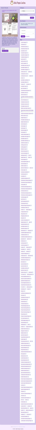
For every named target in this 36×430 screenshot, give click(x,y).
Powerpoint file (24, 203)
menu (23, 78)
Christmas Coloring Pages (27, 180)
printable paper (24, 138)
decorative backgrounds (26, 364)
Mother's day (24, 149)
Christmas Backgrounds (26, 186)
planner (29, 238)
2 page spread (29, 326)
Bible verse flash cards (26, 108)
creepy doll (29, 247)
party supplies (24, 63)
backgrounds (24, 155)
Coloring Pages (24, 303)
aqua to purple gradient (26, 278)
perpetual (23, 238)
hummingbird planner (26, 282)
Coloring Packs (24, 190)
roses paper (24, 170)
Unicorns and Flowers (26, 397)
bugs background (25, 347)
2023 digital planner (25, 320)
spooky (23, 251)
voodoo (28, 251)
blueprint (23, 218)
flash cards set (24, 115)
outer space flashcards (26, 383)
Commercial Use (25, 341)
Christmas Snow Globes (26, 182)
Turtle (27, 399)
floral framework (25, 151)
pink (29, 324)
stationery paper (25, 142)
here (31, 23)
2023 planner (30, 274)
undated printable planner (26, 236)
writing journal (24, 144)
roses (31, 167)
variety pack (24, 71)
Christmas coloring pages (26, 195)
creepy (23, 247)
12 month (23, 274)
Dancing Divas (24, 299)
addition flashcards (25, 343)
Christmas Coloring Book (26, 188)
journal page (24, 124)
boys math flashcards (26, 345)
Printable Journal (25, 106)
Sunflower (23, 289)
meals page (24, 339)
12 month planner (25, 318)
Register (28, 36)
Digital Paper (24, 117)
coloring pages (24, 197)
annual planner (24, 322)
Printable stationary (25, 119)
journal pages (24, 163)
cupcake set (24, 50)
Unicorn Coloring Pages (26, 393)
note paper (24, 132)
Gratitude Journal (25, 102)
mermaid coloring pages (26, 418)
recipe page (29, 209)
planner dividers (25, 167)
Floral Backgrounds (25, 305)
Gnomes (23, 295)
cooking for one (24, 73)
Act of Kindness (24, 100)
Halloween (24, 241)
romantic (28, 84)
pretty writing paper (25, 134)
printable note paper (25, 136)
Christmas (23, 44)
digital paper (24, 157)
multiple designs (25, 57)
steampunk (24, 230)
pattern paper (24, 165)
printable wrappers (25, 69)
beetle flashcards (25, 376)
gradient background (25, 280)
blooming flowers (25, 408)
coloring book (24, 243)
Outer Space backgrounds (27, 387)
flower (30, 157)
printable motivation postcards (27, 97)
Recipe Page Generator (26, 205)
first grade (23, 353)
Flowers (23, 391)
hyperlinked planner (25, 337)
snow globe (24, 184)
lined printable (24, 130)
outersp (23, 385)
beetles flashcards (25, 370)
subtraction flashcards (26, 374)
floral (29, 289)
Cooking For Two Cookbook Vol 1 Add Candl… (9, 11)
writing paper (24, 147)
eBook (31, 75)
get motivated (24, 88)
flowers (23, 291)
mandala (23, 249)
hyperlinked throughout (26, 284)
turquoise (30, 230)
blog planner (24, 213)
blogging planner (25, 216)
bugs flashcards (25, 349)
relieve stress (24, 272)
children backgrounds (26, 362)
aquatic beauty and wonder (27, 404)
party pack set (24, 61)
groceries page (24, 335)
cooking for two (24, 75)
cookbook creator (25, 207)
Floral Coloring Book (25, 307)
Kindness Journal (25, 104)
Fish (22, 399)
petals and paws (29, 410)
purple (23, 326)
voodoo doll (24, 255)
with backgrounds (25, 201)
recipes (23, 84)
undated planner (25, 234)
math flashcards (25, 358)
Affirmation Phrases (25, 259)
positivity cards (24, 92)
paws (31, 408)
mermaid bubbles (25, 416)
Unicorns (23, 395)
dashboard (24, 324)
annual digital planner (26, 276)
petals (23, 410)
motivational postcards (26, 90)
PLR (31, 341)
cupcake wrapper (25, 55)
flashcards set (24, 355)
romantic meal (24, 86)
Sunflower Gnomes (25, 297)
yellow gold (29, 287)
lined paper (24, 128)
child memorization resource (27, 113)
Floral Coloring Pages (26, 312)
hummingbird (24, 159)
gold (30, 222)
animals (30, 406)
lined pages (24, 126)
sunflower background (26, 293)
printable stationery (25, 140)
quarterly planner (25, 228)
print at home (24, 94)
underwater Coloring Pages (27, 420)
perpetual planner (25, 224)
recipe (23, 209)
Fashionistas (24, 301)
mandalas (23, 176)
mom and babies (25, 153)
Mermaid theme (24, 412)
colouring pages (25, 245)
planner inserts (24, 270)
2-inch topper (24, 42)
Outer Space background (26, 379)
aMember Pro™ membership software (19, 426)
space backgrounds (25, 389)
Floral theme (24, 314)
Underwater (24, 401)
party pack (23, 59)
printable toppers (25, 67)
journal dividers (24, 264)
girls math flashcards (25, 372)
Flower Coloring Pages (26, 316)
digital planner (24, 222)
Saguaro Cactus (25, 330)
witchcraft (30, 255)
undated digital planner (26, 232)
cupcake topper (24, 52)
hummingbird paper (25, 161)
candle (30, 71)
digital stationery (25, 121)
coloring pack (24, 174)
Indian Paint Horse (25, 328)
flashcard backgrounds (26, 366)
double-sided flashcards (26, 351)
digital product (24, 333)
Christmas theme (25, 48)
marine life (23, 406)
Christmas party (25, 46)
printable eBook (24, 82)
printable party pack (25, 65)
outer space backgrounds (26, 381)
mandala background (26, 257)
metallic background (25, 178)
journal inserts (24, 266)
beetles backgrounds (25, 368)
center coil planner (25, 220)
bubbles (23, 414)
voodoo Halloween (25, 253)
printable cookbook (25, 80)
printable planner (25, 226)
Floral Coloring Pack (25, 310)
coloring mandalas (25, 172)
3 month (23, 287)
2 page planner (24, 211)
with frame (23, 199)
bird (29, 155)
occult (29, 249)
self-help (31, 272)
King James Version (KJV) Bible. (27, 111)
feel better (23, 262)
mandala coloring (25, 268)
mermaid (29, 414)
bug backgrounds (25, 360)
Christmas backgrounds (26, 193)
